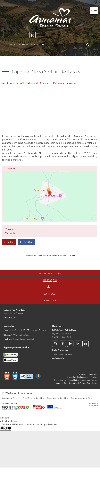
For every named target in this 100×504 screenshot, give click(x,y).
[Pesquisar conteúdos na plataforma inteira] (89, 45)
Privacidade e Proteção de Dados (82, 379)
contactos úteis (58, 357)
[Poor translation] (7, 428)
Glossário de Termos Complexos (82, 383)
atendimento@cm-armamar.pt (21, 339)
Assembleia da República (57, 398)
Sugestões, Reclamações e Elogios (81, 376)
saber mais (8, 317)
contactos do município (62, 354)
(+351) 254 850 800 (20, 335)
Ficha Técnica (60, 379)
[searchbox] (50, 44)
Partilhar (28, 242)
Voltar (10, 242)
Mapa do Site (61, 383)
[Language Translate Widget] (32, 35)
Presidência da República (33, 398)
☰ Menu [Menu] (93, 11)
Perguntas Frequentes (87, 373)
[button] (49, 194)
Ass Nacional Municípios (81, 398)
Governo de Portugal (11, 398)
